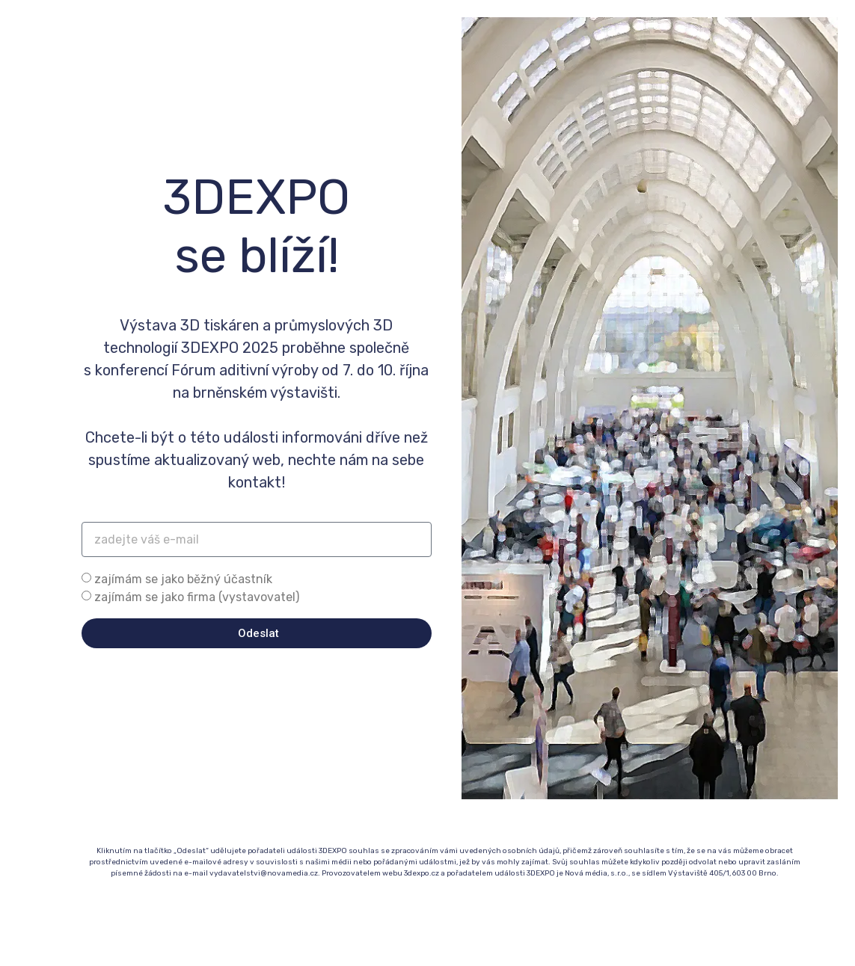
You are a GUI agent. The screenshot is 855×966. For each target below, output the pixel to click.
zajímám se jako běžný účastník (183, 579)
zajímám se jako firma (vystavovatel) (196, 597)
